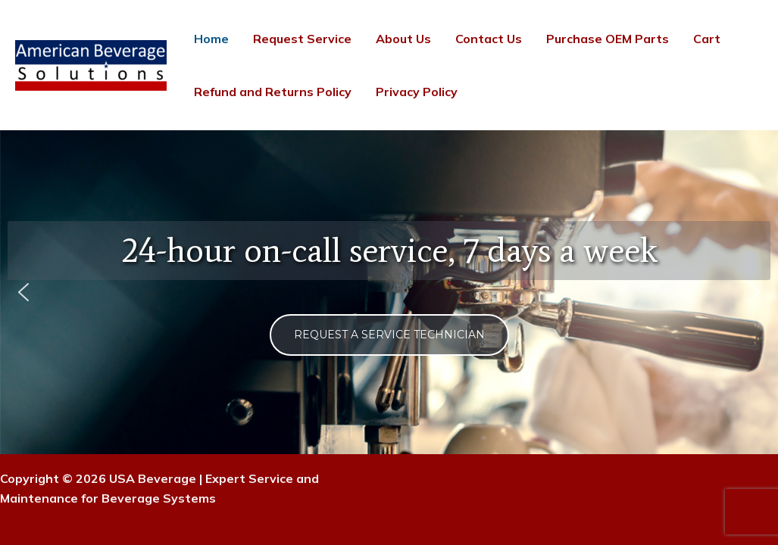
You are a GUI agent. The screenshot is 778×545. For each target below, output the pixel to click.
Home (211, 38)
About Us (403, 38)
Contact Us (488, 38)
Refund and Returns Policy (273, 91)
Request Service (302, 38)
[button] (23, 292)
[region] (389, 292)
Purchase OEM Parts (607, 38)
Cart (706, 38)
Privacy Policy (417, 91)
